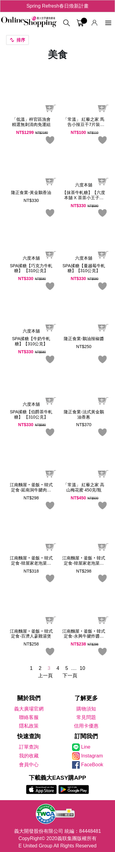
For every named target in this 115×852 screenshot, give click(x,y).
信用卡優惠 (86, 725)
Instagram (92, 755)
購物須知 (86, 708)
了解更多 (86, 698)
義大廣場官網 (29, 708)
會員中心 (29, 764)
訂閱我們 (86, 736)
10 (82, 668)
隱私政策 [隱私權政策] (29, 725)
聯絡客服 (29, 717)
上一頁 (45, 675)
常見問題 (86, 717)
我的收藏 (29, 755)
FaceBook (92, 764)
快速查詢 (28, 736)
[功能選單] (108, 23)
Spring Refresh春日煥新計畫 (57, 6)
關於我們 (28, 698)
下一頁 (70, 675)
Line (85, 747)
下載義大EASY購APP (57, 778)
